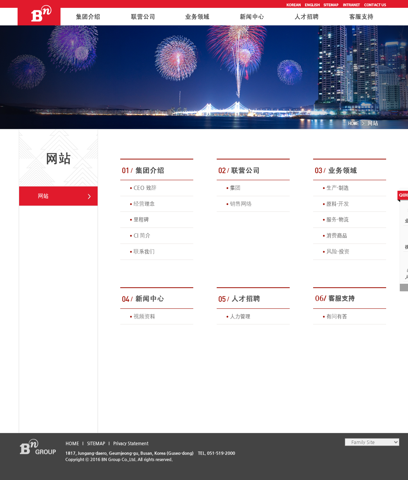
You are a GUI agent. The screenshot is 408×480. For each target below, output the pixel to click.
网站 (43, 196)
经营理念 (144, 204)
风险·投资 (337, 251)
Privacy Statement (130, 443)
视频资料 (144, 316)
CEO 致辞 (145, 187)
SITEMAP (96, 443)
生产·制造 (337, 187)
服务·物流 (337, 219)
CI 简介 (142, 235)
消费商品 (336, 235)
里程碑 (141, 219)
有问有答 (336, 316)
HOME (72, 443)
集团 (235, 187)
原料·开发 (337, 204)
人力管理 (240, 316)
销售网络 (241, 204)
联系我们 (144, 251)
